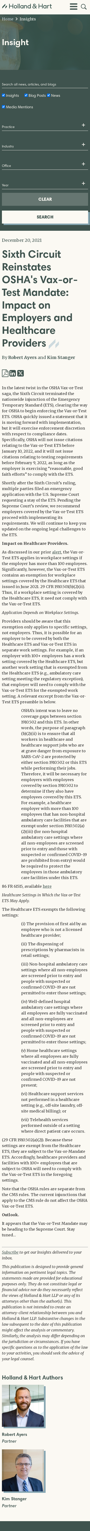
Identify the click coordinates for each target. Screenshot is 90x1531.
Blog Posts (37, 95)
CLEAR (45, 199)
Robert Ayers (22, 357)
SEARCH (45, 217)
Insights (26, 19)
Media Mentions (19, 107)
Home (7, 19)
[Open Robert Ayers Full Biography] (23, 1425)
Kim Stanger (61, 357)
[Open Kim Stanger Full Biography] (23, 1490)
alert (56, 552)
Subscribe (10, 1252)
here (47, 886)
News (55, 95)
